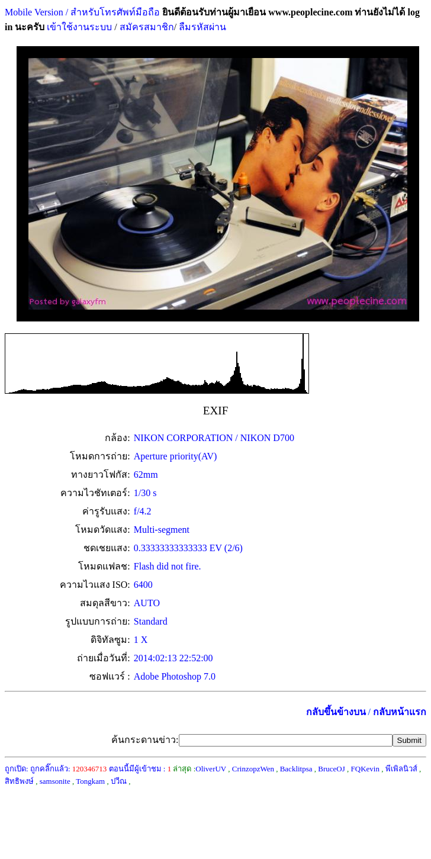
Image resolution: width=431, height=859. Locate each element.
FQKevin (365, 768)
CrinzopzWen (253, 768)
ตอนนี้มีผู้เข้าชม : (140, 768)
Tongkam (90, 781)
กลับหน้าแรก (399, 712)
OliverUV (210, 768)
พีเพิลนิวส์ (401, 768)
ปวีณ (119, 781)
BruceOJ (331, 768)
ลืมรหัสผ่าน (201, 27)
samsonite (55, 781)
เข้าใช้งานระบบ (78, 27)
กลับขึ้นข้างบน (336, 712)
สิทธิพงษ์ (19, 781)
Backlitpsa (296, 768)
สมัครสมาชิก (147, 27)
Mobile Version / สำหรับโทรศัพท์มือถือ (82, 12)
